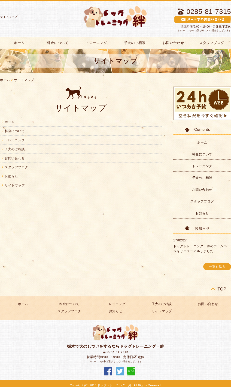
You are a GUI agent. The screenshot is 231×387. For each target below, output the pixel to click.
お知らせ (11, 176)
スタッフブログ (16, 167)
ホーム (5, 80)
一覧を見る (217, 266)
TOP (221, 289)
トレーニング (96, 43)
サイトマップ (24, 80)
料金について (57, 43)
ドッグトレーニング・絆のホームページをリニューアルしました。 (201, 248)
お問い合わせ (173, 43)
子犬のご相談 (135, 43)
